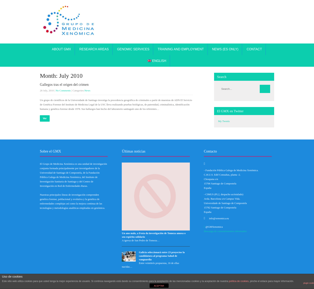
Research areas (94, 49)
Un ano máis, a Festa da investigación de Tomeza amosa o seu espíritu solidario (153, 235)
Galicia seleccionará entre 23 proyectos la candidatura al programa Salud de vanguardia (162, 256)
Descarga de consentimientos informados (225, 231)
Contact (254, 49)
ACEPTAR (159, 286)
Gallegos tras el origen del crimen (64, 85)
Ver (45, 118)
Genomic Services (133, 49)
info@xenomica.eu (219, 218)
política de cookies (239, 281)
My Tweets (224, 121)
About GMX (61, 49)
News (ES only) (225, 49)
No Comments (63, 90)
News (87, 90)
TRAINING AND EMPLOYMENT (181, 49)
